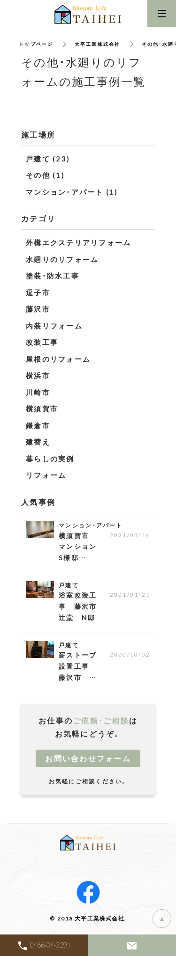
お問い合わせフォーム (88, 758)
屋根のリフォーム (58, 359)
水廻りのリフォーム (62, 259)
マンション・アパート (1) (72, 192)
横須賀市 (42, 408)
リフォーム (46, 475)
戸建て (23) (48, 158)
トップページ (36, 43)
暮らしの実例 (50, 458)
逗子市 (38, 292)
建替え (38, 442)
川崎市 (38, 392)
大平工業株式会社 (98, 43)
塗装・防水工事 (52, 275)
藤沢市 (38, 309)
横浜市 (38, 375)
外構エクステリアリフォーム (78, 242)
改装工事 (42, 342)
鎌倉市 (38, 425)
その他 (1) (45, 175)
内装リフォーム (54, 326)
